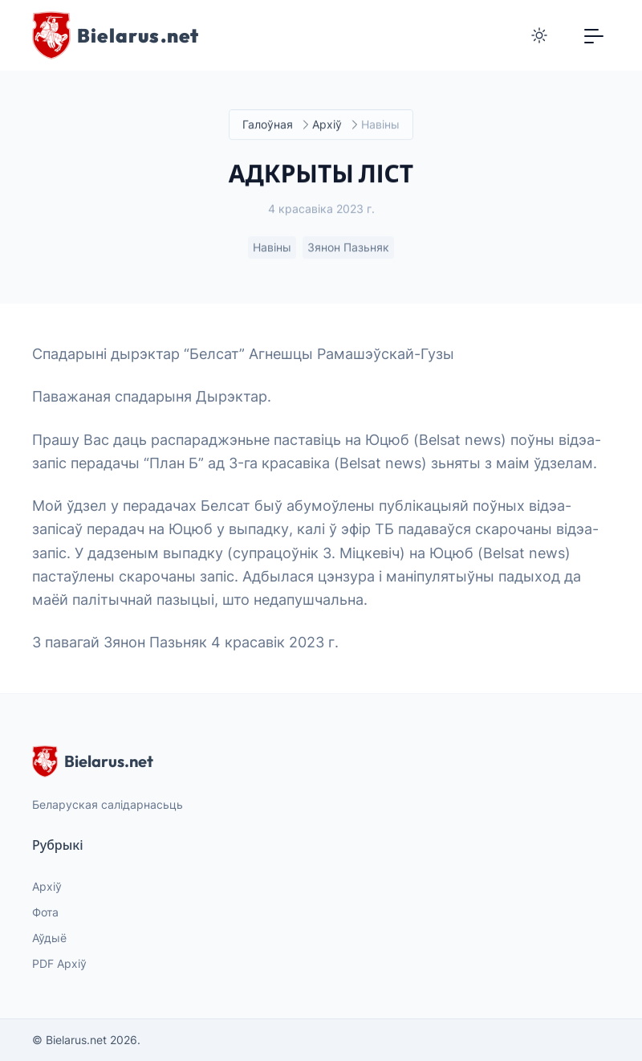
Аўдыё (49, 938)
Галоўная (267, 125)
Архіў (327, 125)
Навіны (272, 248)
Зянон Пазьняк (348, 248)
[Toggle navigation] (594, 35)
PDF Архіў (59, 963)
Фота (45, 912)
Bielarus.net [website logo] (92, 761)
